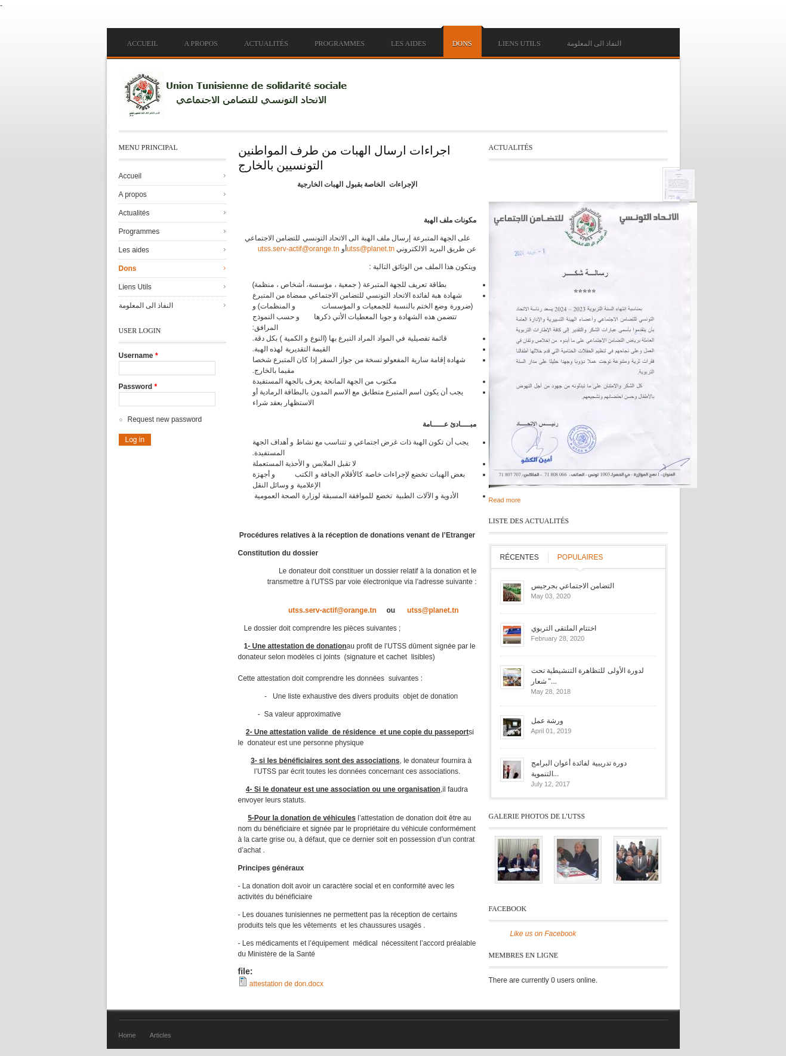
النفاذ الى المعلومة (594, 43)
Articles (160, 1035)
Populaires (580, 557)
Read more (505, 500)
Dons (462, 43)
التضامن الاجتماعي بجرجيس (573, 586)
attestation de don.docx (286, 984)
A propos (201, 43)
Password (138, 386)
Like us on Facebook (543, 934)
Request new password (165, 419)
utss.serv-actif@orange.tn (299, 249)
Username (138, 355)
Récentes (519, 557)
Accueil (142, 43)
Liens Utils (519, 43)
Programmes (340, 43)
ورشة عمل (547, 721)
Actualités (266, 43)
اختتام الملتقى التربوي (564, 628)
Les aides (408, 43)
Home (127, 1035)
